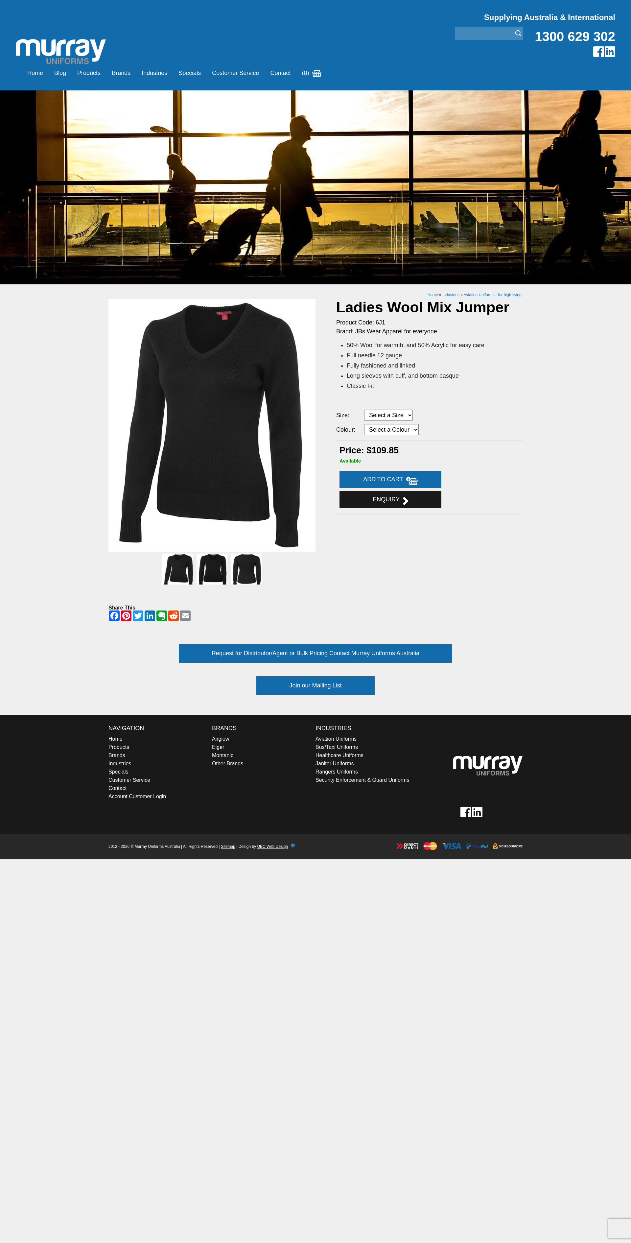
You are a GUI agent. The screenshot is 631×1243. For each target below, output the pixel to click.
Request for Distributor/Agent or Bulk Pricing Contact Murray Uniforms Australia (315, 653)
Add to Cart (390, 480)
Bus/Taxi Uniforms (337, 747)
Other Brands (227, 763)
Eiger (218, 747)
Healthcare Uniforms (339, 755)
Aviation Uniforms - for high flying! (493, 295)
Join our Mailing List (315, 685)
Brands (121, 73)
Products (89, 73)
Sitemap (228, 846)
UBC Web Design (272, 846)
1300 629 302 (575, 36)
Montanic (222, 755)
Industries (154, 73)
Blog (60, 73)
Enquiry (390, 500)
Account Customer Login (137, 796)
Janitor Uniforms (335, 763)
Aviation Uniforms (336, 739)
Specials (189, 73)
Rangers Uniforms (337, 772)
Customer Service (235, 73)
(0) (311, 73)
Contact (280, 73)
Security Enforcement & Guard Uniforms (362, 780)
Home (35, 73)
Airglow (220, 739)
